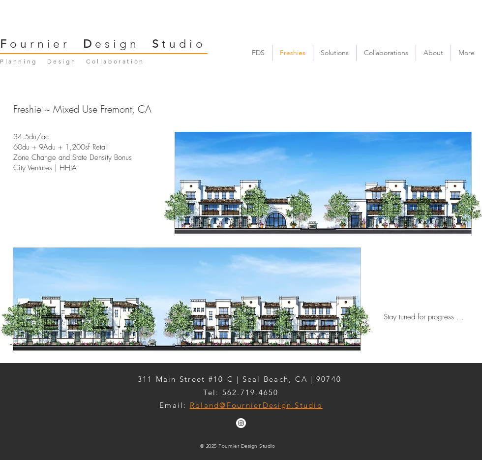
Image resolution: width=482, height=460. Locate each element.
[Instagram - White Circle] (241, 423)
